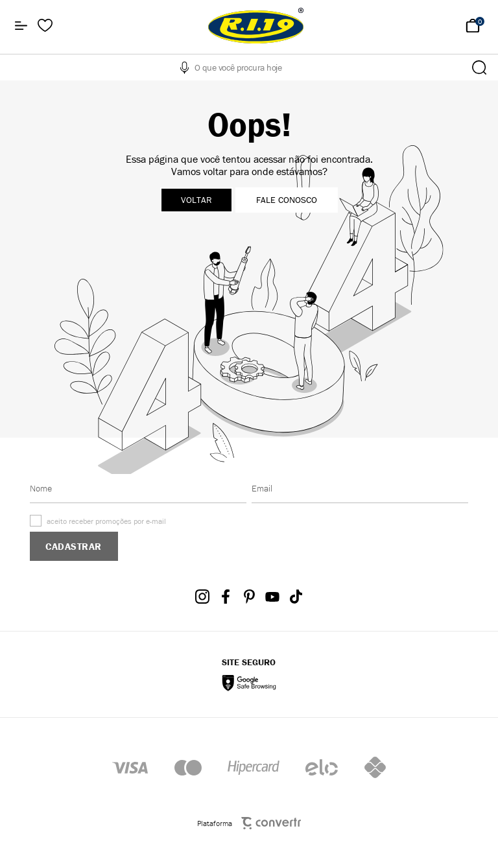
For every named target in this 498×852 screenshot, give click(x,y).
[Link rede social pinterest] (249, 596)
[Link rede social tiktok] (295, 596)
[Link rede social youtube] (272, 596)
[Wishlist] (45, 25)
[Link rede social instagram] (202, 596)
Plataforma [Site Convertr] (249, 823)
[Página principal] (255, 25)
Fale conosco (286, 200)
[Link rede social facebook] (225, 596)
